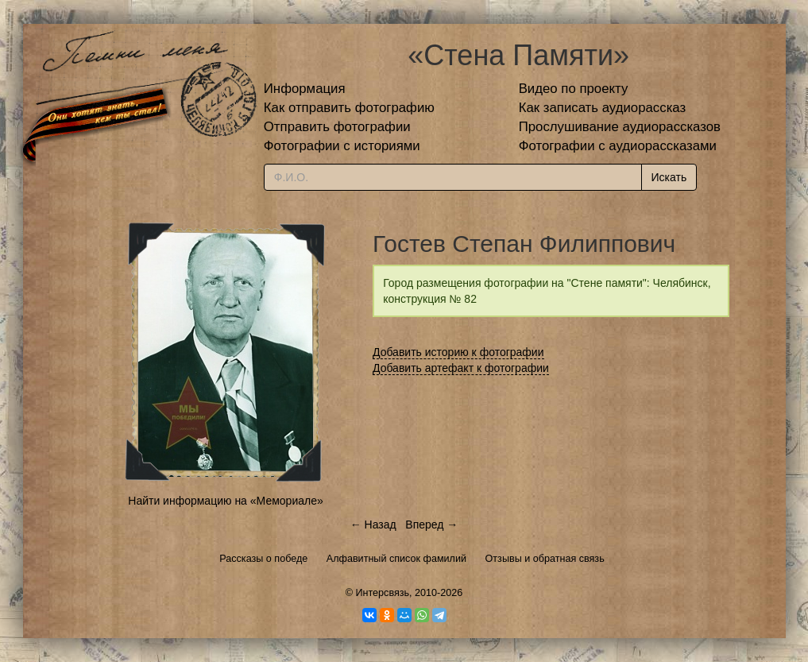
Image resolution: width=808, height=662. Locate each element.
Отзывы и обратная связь (545, 558)
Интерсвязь (382, 592)
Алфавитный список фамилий (396, 558)
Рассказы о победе (263, 558)
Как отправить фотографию (349, 107)
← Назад (373, 524)
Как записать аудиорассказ (602, 107)
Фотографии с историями (342, 145)
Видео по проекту (573, 88)
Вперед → (431, 524)
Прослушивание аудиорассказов (620, 126)
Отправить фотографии (337, 126)
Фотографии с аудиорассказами (618, 145)
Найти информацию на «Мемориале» (225, 500)
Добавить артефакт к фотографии (461, 368)
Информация (305, 88)
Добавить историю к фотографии (458, 352)
